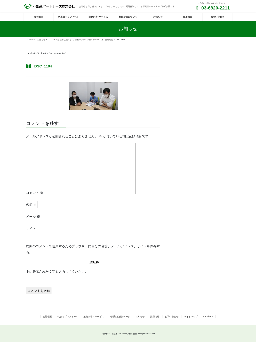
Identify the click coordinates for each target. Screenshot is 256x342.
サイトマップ (191, 316)
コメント (34, 193)
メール (33, 216)
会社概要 (47, 316)
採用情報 (154, 316)
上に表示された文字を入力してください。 (57, 271)
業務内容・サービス (93, 316)
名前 (31, 204)
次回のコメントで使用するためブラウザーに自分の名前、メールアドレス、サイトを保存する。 (93, 249)
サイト (31, 228)
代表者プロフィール (67, 316)
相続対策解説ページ (120, 316)
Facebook (208, 316)
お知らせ (140, 316)
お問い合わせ (171, 316)
